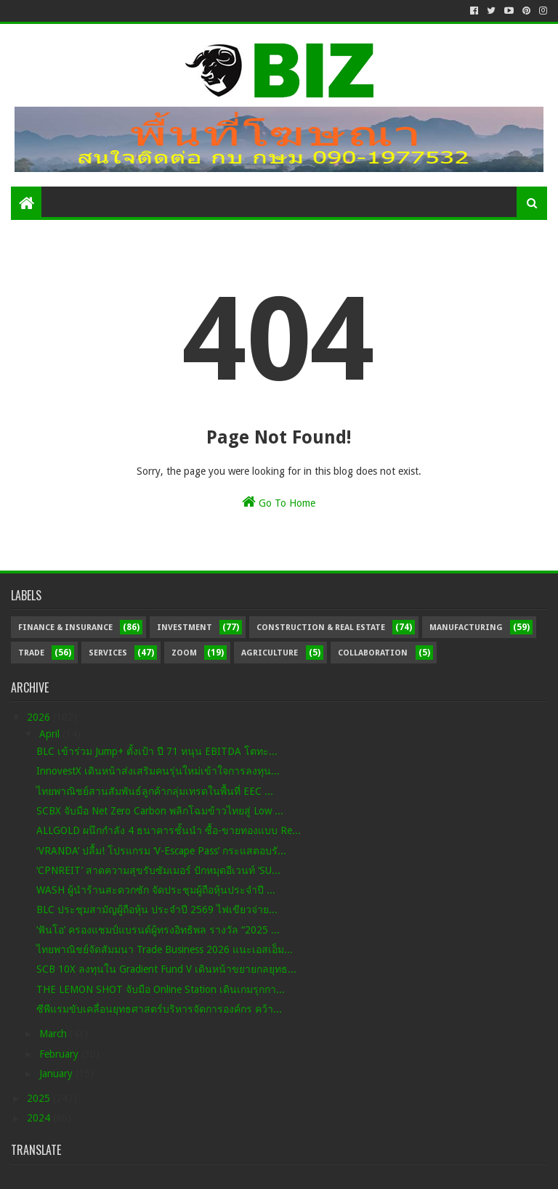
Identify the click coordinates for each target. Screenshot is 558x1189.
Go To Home (278, 501)
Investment (184, 627)
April (50, 734)
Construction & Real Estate (320, 627)
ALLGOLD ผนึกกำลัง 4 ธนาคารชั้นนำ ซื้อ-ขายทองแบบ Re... (168, 830)
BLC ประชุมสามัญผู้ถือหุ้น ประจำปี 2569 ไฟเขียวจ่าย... (157, 909)
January (57, 1073)
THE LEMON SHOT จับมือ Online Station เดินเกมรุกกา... (160, 989)
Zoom (184, 653)
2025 (40, 1098)
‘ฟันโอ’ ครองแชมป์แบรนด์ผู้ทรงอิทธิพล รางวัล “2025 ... (158, 930)
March (54, 1033)
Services (108, 653)
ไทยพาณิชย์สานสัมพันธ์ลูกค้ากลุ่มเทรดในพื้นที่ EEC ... (154, 791)
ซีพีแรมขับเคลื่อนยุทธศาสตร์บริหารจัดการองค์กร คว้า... (159, 1009)
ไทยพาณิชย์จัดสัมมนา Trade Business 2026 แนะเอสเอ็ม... (164, 949)
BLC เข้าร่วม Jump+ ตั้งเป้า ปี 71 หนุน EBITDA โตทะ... (157, 751)
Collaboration (373, 653)
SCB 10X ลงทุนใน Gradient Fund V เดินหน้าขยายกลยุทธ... (166, 969)
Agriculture (269, 653)
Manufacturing (466, 627)
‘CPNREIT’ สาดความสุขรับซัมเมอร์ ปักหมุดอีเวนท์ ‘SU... (158, 870)
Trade (31, 653)
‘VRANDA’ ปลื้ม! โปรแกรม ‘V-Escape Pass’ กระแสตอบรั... (161, 851)
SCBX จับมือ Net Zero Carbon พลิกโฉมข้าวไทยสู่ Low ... (159, 811)
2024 (40, 1118)
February (60, 1054)
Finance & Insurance (65, 627)
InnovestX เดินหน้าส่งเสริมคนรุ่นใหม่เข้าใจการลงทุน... (158, 771)
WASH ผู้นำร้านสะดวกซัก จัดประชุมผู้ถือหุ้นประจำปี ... (155, 890)
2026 (40, 717)
